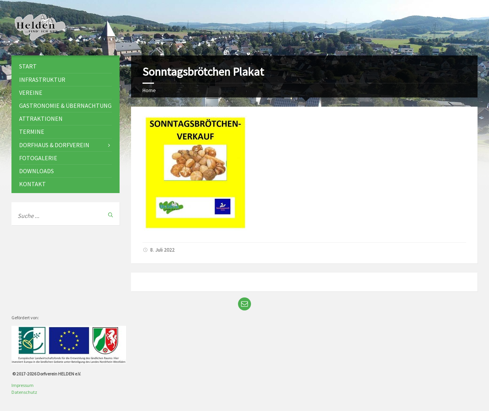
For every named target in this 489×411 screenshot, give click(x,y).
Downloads (36, 171)
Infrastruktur (42, 79)
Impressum (22, 385)
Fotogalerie (38, 158)
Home (149, 90)
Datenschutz (24, 392)
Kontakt (32, 184)
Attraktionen (41, 118)
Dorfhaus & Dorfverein (54, 145)
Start (28, 66)
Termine (31, 131)
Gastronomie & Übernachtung (65, 105)
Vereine (30, 92)
